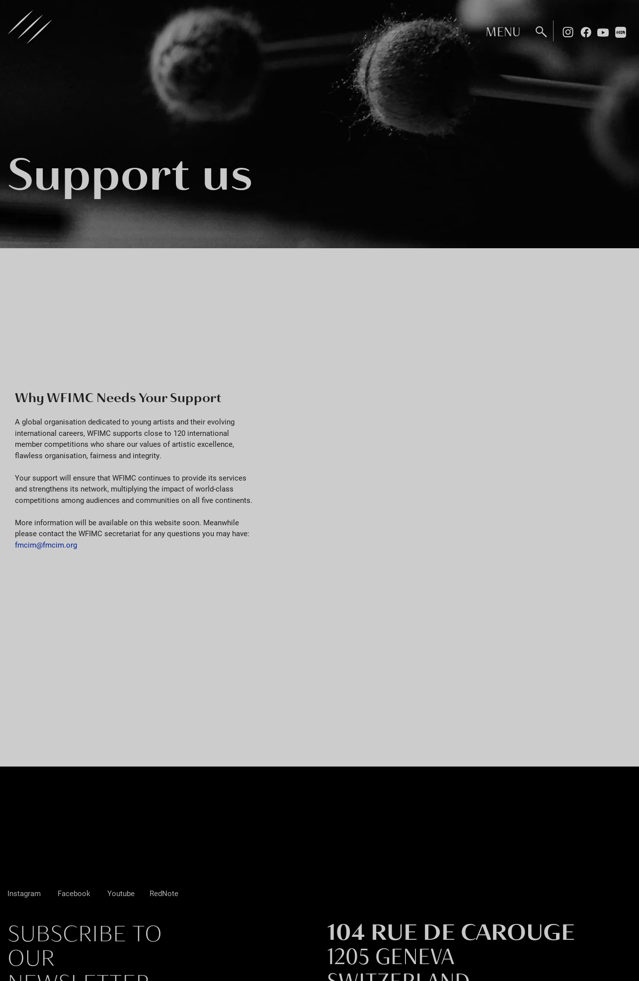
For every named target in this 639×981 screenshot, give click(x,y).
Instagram (568, 32)
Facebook (586, 32)
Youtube (603, 32)
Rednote (621, 32)
